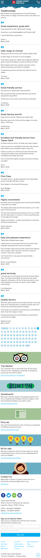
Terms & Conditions (8, 556)
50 (11, 342)
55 (26, 342)
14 (11, 332)
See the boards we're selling (11, 458)
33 (32, 335)
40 (17, 339)
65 (20, 346)
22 (35, 332)
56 (29, 342)
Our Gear (4, 544)
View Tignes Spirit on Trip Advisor (13, 375)
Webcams (4, 548)
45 (32, 339)
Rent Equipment (32, 542)
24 (5, 335)
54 (23, 342)
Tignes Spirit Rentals (20, 2)
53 (20, 342)
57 (32, 342)
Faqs (28, 544)
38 (11, 339)
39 (14, 339)
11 (2, 332)
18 (23, 332)
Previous (5, 328)
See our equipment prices (10, 430)
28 (17, 335)
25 (8, 335)
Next (27, 346)
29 (20, 335)
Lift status (30, 546)
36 (5, 339)
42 (23, 339)
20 (29, 332)
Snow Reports (19, 546)
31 (26, 335)
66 (23, 346)
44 (29, 339)
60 (5, 346)
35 (2, 339)
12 (5, 332)
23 (2, 335)
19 (26, 332)
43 (26, 339)
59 (2, 346)
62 (11, 346)
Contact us (4, 484)
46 (35, 339)
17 (20, 332)
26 (11, 335)
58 (35, 342)
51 (14, 342)
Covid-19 (17, 542)
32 (29, 335)
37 (8, 339)
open (2, 2)
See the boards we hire (9, 403)
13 (8, 332)
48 (5, 342)
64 (17, 346)
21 (32, 332)
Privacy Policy (21, 556)
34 (35, 335)
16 (17, 332)
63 (14, 346)
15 (14, 332)
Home (3, 542)
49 (8, 342)
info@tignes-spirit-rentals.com (11, 513)
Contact (17, 548)
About (3, 546)
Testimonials (18, 544)
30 (23, 335)
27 (14, 335)
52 (17, 342)
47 (2, 342)
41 (20, 339)
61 (8, 346)
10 (38, 328)
